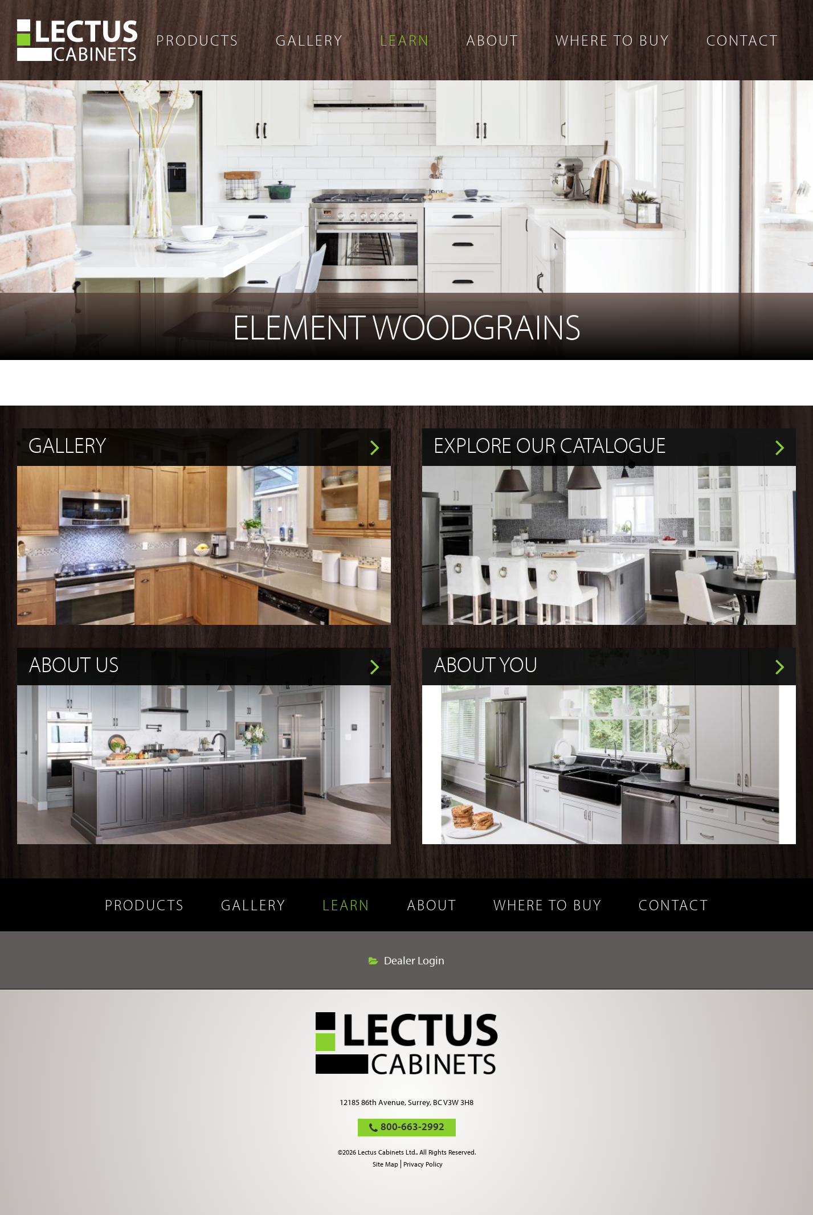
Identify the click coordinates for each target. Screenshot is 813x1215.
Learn (405, 40)
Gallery (310, 40)
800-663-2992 (412, 1126)
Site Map (385, 1164)
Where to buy (612, 40)
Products (197, 40)
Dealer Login (414, 960)
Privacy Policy (423, 1164)
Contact (742, 40)
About (492, 40)
